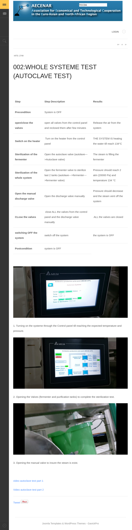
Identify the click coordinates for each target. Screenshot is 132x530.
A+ (118, 44)
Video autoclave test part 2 (28, 489)
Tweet (16, 502)
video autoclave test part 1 (28, 480)
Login (119, 32)
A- (126, 44)
